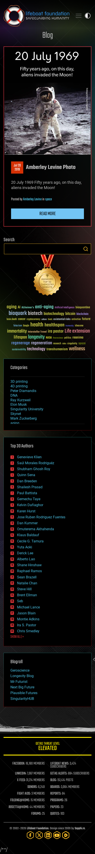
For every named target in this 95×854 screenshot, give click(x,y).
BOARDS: (55, 787)
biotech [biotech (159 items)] (35, 313)
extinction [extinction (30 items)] (76, 319)
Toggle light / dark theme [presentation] (88, 16)
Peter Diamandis (23, 391)
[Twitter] (39, 835)
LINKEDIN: (20, 773)
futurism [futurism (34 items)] (18, 326)
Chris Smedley (28, 631)
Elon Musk (18, 404)
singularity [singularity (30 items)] (72, 343)
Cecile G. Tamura (30, 541)
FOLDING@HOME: (20, 800)
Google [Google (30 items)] (26, 325)
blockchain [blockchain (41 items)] (82, 314)
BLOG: (53, 780)
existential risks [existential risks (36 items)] (61, 319)
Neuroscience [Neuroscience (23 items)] (58, 338)
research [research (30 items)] (57, 343)
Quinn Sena (26, 475)
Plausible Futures (23, 693)
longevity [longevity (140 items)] (36, 337)
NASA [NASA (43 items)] (49, 338)
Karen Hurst (26, 511)
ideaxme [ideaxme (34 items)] (79, 326)
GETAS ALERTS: (58, 773)
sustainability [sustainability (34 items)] (19, 349)
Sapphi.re (80, 828)
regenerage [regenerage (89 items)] (20, 343)
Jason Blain (26, 613)
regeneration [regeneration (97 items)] (41, 343)
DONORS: (32, 787)
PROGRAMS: (57, 800)
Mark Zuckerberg (23, 418)
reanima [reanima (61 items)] (77, 337)
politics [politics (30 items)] (67, 338)
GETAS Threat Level (47, 747)
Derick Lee (25, 553)
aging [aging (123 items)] (12, 307)
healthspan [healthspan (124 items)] (54, 325)
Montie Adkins (28, 619)
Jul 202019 (17, 168)
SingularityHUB (22, 699)
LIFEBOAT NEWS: (59, 764)
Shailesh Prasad (30, 487)
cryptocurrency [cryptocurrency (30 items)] (33, 319)
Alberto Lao (26, 559)
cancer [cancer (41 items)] (21, 319)
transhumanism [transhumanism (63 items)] (57, 349)
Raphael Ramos (29, 571)
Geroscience (19, 670)
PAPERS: (55, 807)
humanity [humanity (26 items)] (70, 326)
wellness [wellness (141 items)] (77, 349)
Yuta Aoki (24, 547)
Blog (47, 35)
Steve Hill (24, 589)
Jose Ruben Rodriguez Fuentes (41, 517)
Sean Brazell (27, 577)
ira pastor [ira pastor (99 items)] (56, 331)
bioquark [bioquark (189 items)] (18, 313)
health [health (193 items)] (36, 325)
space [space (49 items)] (82, 343)
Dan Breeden (27, 481)
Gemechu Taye (28, 499)
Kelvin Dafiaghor (30, 505)
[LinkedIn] (48, 835)
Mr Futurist (18, 682)
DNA (13, 395)
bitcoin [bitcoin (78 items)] (70, 314)
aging (14, 423)
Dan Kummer (27, 523)
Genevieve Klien (29, 457)
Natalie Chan (27, 583)
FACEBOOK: (18, 764)
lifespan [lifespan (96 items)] (20, 337)
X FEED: (21, 780)
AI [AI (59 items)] (19, 307)
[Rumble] (65, 835)
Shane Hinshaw (29, 565)
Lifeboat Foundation (37, 828)
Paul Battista (27, 493)
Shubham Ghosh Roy (33, 469)
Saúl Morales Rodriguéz (35, 463)
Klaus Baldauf (28, 535)
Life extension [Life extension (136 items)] (77, 331)
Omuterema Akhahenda (35, 529)
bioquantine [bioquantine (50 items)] (83, 307)
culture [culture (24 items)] (44, 319)
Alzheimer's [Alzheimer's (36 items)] (27, 307)
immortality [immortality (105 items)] (17, 331)
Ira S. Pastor (26, 625)
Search (85, 249)
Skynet (15, 414)
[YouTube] (56, 835)
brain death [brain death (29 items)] (12, 319)
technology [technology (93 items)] (36, 349)
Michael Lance (28, 607)
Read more (47, 214)
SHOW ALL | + (17, 637)
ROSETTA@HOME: (19, 807)
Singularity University (26, 409)
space (48, 199)
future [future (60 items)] (86, 319)
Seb (20, 601)
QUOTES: (55, 814)
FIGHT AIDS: (24, 794)
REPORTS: (55, 794)
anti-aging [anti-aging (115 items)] (44, 307)
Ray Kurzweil (20, 400)
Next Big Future (22, 687)
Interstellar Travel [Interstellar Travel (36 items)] (37, 332)
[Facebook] (30, 835)
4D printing (19, 386)
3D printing (19, 381)
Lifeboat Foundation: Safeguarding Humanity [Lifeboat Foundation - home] (36, 16)
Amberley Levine (32, 199)
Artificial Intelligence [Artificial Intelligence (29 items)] (64, 307)
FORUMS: (36, 814)
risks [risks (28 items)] (64, 343)
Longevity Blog (22, 676)
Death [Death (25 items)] (50, 319)
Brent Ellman (27, 595)
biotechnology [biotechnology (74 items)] (54, 314)
